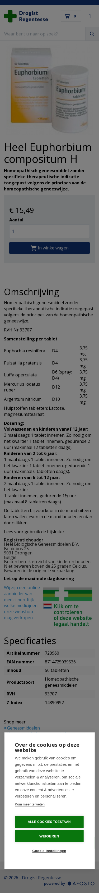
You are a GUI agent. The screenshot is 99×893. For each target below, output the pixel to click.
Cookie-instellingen (49, 850)
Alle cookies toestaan (49, 821)
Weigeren (49, 835)
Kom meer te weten (30, 803)
